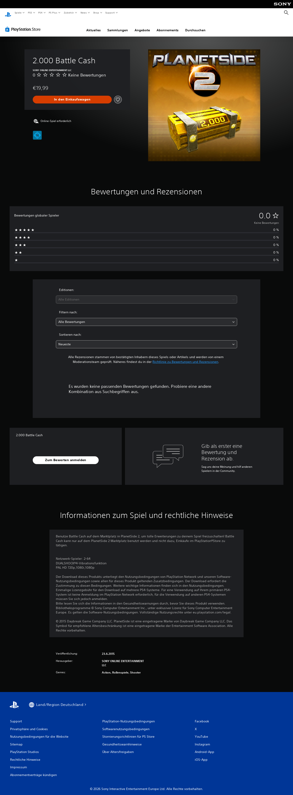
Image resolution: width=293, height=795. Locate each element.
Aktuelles (93, 26)
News (84, 12)
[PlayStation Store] (24, 25)
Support (110, 12)
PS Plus (53, 12)
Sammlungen (117, 26)
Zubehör (69, 12)
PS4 (40, 12)
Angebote (142, 26)
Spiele (18, 12)
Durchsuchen (195, 26)
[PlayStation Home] (8, 12)
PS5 (30, 12)
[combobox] (146, 295)
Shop (96, 12)
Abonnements (168, 26)
